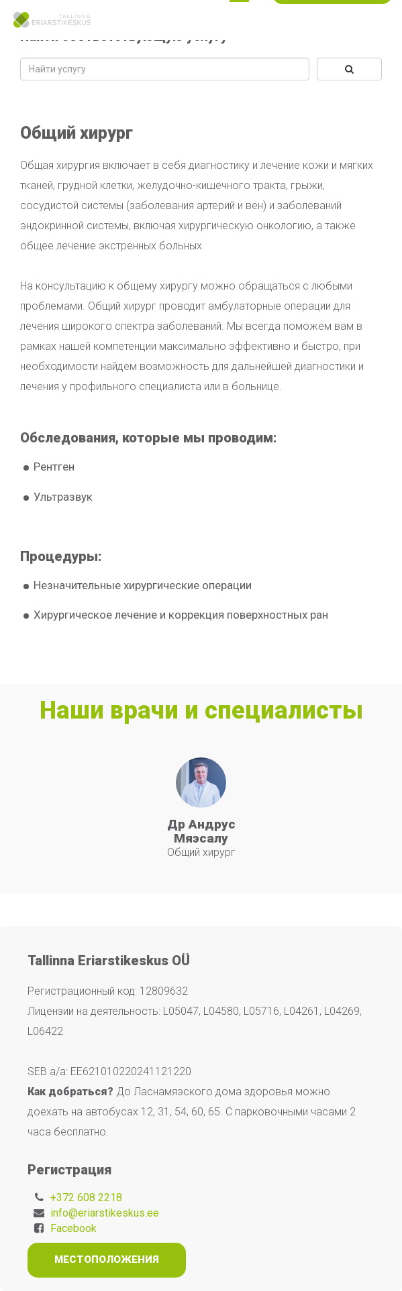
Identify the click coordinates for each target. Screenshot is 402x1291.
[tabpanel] (201, 808)
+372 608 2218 (86, 1197)
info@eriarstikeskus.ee (104, 1213)
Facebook (73, 1228)
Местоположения (106, 1259)
